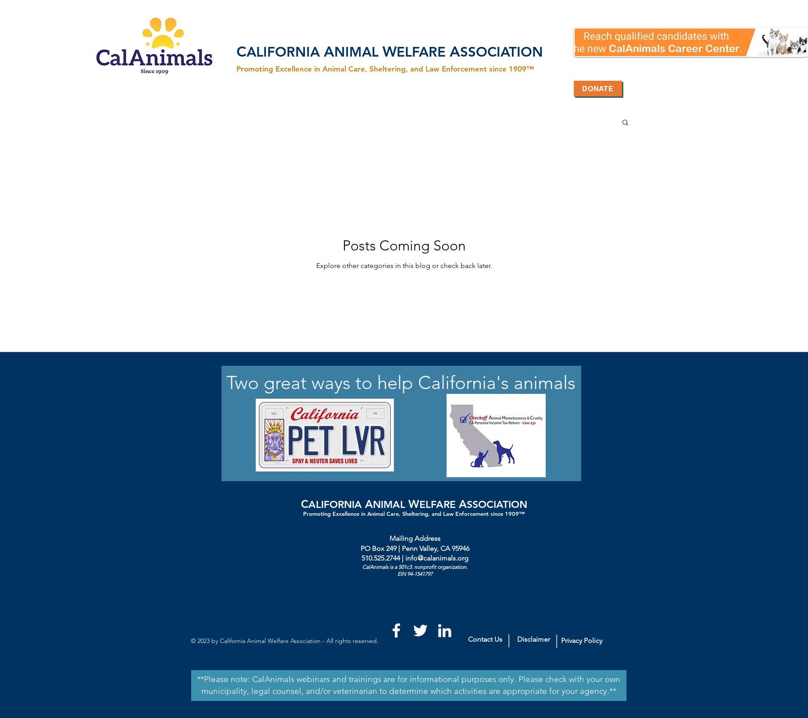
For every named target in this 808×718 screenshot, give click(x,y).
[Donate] (598, 88)
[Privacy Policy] (582, 641)
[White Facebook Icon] (396, 630)
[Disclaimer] (533, 639)
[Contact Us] (485, 639)
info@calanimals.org (436, 558)
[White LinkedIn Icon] (444, 630)
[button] (625, 123)
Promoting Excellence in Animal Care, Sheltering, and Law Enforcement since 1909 (411, 513)
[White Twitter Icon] (420, 630)
